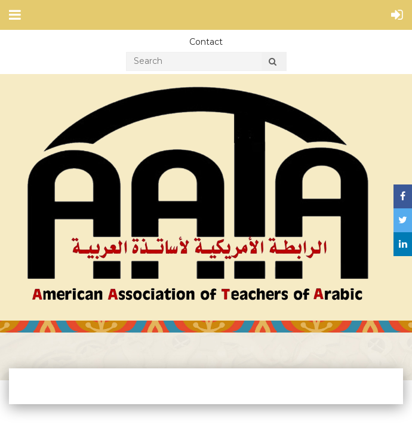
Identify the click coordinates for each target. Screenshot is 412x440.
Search (273, 63)
